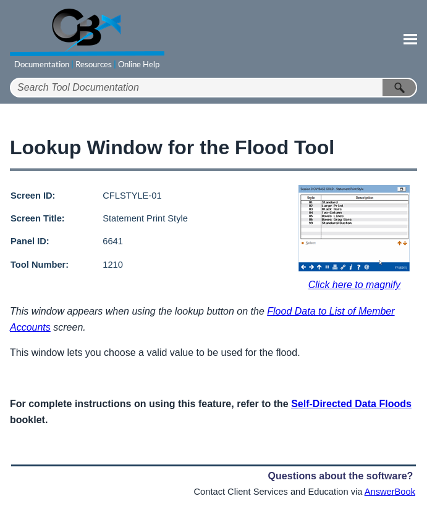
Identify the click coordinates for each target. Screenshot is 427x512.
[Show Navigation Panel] (410, 39)
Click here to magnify (354, 284)
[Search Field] (213, 87)
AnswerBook (390, 492)
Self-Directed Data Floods (351, 403)
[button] (400, 87)
